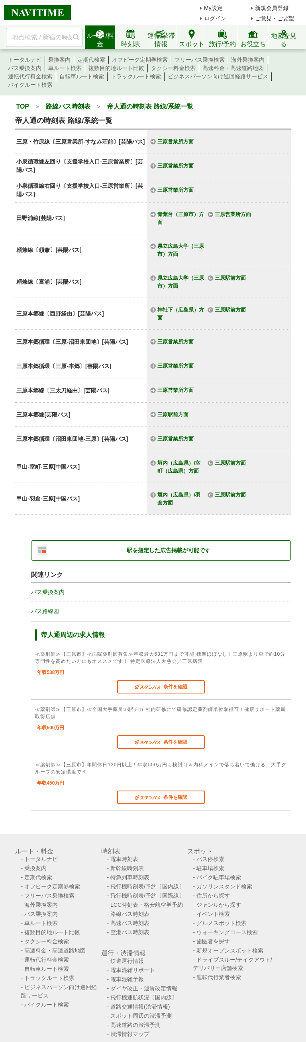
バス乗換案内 (24, 68)
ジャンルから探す (218, 905)
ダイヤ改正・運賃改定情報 (143, 988)
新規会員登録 (271, 8)
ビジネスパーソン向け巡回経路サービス (218, 76)
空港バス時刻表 (129, 932)
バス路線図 (45, 611)
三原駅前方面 (230, 278)
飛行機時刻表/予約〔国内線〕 (147, 886)
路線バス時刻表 (68, 106)
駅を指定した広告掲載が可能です (168, 550)
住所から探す (213, 895)
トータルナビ (24, 59)
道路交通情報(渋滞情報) (140, 1006)
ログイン (215, 18)
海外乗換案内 (248, 59)
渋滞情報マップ (129, 1034)
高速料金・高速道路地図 (233, 68)
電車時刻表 (124, 859)
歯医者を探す (213, 941)
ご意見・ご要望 (274, 18)
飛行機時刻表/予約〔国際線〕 (147, 895)
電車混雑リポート (132, 970)
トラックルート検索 (136, 76)
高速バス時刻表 (129, 923)
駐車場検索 (210, 868)
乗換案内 (59, 59)
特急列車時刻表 (129, 877)
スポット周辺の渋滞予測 (141, 1016)
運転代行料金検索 (30, 76)
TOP (22, 106)
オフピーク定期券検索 (140, 59)
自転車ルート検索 (81, 76)
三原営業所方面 (175, 141)
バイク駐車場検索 (218, 877)
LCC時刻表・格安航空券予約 (146, 905)
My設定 (213, 8)
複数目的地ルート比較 (116, 68)
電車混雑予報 (127, 979)
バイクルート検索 (30, 85)
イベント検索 (213, 914)
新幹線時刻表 (127, 868)
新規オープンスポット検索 (229, 950)
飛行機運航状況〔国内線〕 (143, 997)
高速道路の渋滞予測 (135, 1025)
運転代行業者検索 (218, 977)
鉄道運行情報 (127, 961)
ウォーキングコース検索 (227, 932)
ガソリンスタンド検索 (224, 886)
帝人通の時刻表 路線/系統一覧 (150, 106)
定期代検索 (91, 59)
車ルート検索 (65, 68)
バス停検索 (210, 859)
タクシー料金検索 (173, 68)
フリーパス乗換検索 (200, 59)
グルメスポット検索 (221, 923)
